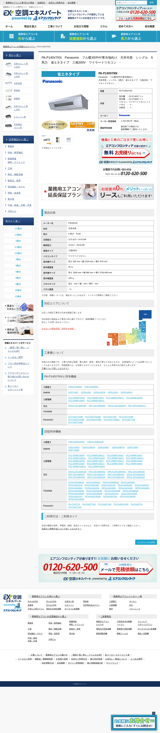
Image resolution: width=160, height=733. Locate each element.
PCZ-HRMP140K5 (95, 398)
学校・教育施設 (15, 152)
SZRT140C (73, 392)
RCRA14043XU (92, 488)
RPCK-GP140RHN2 (117, 472)
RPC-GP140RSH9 (76, 477)
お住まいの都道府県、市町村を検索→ (59, 328)
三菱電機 (113, 605)
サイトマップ (112, 663)
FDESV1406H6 (75, 387)
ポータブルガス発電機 (147, 629)
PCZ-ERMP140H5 (134, 398)
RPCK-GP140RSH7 (96, 474)
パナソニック (134, 609)
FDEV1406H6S (91, 387)
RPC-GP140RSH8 (136, 472)
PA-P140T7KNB (126, 417)
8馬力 (18, 283)
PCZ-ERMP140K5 (76, 400)
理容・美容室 (14, 193)
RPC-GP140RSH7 (76, 474)
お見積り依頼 (62, 659)
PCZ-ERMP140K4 (76, 464)
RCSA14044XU (93, 482)
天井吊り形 (69, 601)
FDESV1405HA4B (95, 442)
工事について (55, 26)
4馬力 (18, 265)
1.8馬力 (18, 234)
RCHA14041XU (142, 485)
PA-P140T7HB (128, 419)
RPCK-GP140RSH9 (117, 406)
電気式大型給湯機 (53, 609)
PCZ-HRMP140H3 (134, 461)
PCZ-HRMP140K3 (95, 461)
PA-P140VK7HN (121, 504)
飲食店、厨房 (14, 180)
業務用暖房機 (101, 633)
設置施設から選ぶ (18, 139)
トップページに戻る (146, 542)
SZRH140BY (103, 447)
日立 (131, 605)
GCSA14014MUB (94, 493)
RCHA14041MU (125, 485)
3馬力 (18, 259)
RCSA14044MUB (76, 482)
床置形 (30, 605)
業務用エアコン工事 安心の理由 (20, 3)
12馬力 (18, 296)
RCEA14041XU (108, 485)
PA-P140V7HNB (94, 419)
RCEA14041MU (92, 485)
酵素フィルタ (122, 633)
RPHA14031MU (125, 488)
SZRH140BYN (118, 447)
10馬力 (18, 290)
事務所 (11, 146)
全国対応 (41, 3)
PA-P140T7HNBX (112, 419)
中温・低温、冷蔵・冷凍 (19, 205)
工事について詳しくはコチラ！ (56, 368)
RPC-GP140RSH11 (137, 406)
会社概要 (72, 3)
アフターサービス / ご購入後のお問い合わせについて (18, 376)
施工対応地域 (96, 659)
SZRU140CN (126, 392)
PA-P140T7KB (110, 417)
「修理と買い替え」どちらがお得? (86, 655)
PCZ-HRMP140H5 (76, 398)
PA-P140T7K (136, 504)
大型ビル (12, 211)
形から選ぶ (15, 55)
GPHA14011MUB (76, 499)
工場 (10, 168)
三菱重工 (113, 601)
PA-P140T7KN (74, 507)
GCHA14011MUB (93, 496)
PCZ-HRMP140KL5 (115, 398)
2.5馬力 (18, 253)
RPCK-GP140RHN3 (136, 474)
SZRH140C (86, 392)
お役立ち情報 (81, 26)
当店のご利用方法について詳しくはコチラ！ (62, 529)
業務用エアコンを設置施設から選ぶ (49, 616)
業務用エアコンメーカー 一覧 (127, 596)
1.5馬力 (18, 228)
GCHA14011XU (110, 496)
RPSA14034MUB (110, 482)
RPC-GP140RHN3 (116, 474)
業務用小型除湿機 (124, 629)
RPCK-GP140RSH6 (77, 472)
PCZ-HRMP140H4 (96, 466)
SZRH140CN (99, 392)
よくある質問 (136, 659)
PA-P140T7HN (89, 504)
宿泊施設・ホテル (16, 186)
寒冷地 (11, 199)
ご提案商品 (105, 616)
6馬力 (18, 277)
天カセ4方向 (33, 601)
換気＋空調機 (143, 633)
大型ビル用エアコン (36, 609)
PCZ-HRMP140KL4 (77, 466)
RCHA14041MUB (112, 491)
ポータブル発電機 (72, 609)
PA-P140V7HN (104, 504)
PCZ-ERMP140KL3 (135, 458)
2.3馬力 (18, 246)
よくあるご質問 (15, 357)
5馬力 (18, 271)
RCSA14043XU (75, 485)
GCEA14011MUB (129, 493)
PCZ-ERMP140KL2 (95, 455)
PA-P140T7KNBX (93, 417)
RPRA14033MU (142, 488)
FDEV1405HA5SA (76, 442)
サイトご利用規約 (76, 663)
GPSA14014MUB (127, 496)
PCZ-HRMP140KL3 (115, 461)
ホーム (9, 26)
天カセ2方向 (51, 601)
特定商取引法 (48, 663)
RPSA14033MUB (130, 491)
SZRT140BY (132, 447)
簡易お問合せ (134, 722)
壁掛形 (86, 601)
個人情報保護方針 (95, 663)
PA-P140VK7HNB (76, 419)
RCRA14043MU (75, 488)
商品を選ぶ (30, 26)
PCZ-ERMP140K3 (115, 458)
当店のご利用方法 (56, 3)
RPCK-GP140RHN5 (77, 406)
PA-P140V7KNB (75, 417)
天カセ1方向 (51, 605)
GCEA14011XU (75, 496)
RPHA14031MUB (76, 493)
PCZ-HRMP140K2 (134, 455)
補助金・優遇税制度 (44, 659)
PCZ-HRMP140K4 (134, 464)
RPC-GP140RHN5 (97, 406)
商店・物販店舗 (15, 174)
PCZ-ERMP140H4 (115, 464)
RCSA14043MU (128, 482)
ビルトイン (69, 605)
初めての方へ (126, 26)
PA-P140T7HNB (75, 422)
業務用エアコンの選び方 (57, 655)
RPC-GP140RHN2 (97, 472)
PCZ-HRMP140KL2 (77, 458)
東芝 (111, 609)
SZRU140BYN (88, 447)
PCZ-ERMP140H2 (115, 455)
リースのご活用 (25, 659)
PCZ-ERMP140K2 (76, 455)
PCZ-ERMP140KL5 (95, 400)
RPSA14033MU (109, 488)
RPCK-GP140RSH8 (96, 477)
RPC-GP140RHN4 (116, 477)
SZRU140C (113, 392)
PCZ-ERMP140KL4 (95, 464)
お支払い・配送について (116, 659)
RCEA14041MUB (94, 491)
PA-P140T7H (74, 504)
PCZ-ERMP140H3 (76, 461)
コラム (103, 26)
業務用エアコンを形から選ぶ (46, 596)
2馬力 (18, 240)
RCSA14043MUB (76, 491)
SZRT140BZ (73, 450)
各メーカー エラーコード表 (117, 655)
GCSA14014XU (112, 493)
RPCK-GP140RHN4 (136, 477)
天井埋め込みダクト (91, 605)
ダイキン (133, 601)
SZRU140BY (74, 447)
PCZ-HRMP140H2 (96, 458)
